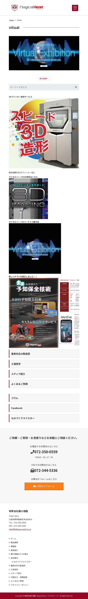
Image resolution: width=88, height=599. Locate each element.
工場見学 (14, 569)
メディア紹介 (16, 573)
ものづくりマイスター (23, 561)
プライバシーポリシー (20, 585)
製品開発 (14, 542)
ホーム (13, 538)
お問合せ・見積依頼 (19, 577)
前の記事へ (44, 78)
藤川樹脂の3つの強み (19, 554)
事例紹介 (14, 550)
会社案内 (14, 558)
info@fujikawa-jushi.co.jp (20, 529)
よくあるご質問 (17, 581)
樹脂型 (13, 546)
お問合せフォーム (44, 486)
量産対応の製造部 (18, 565)
